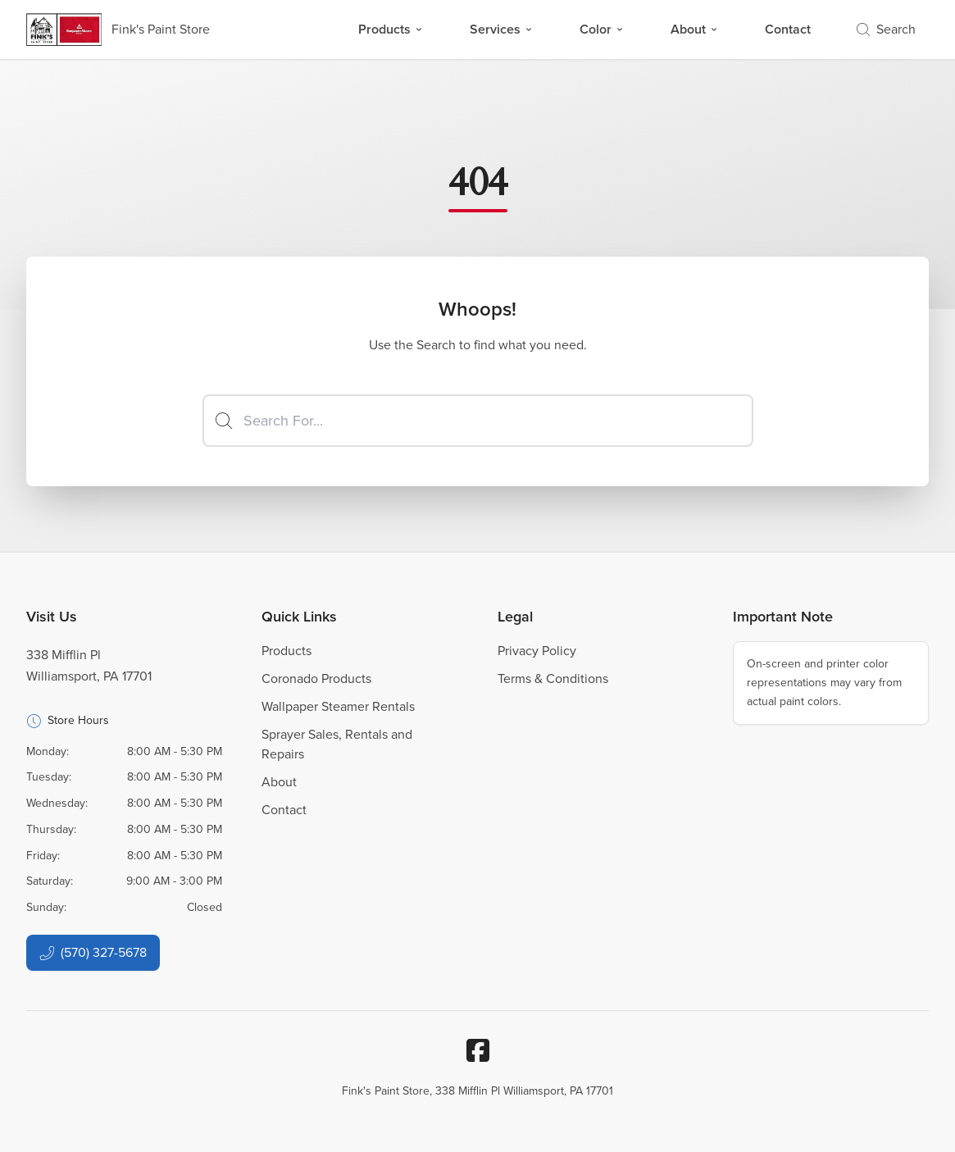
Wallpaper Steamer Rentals (338, 706)
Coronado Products (316, 678)
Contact (788, 29)
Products (391, 29)
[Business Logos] (118, 29)
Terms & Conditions (553, 678)
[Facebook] (477, 1050)
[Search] (477, 420)
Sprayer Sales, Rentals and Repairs (336, 744)
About (695, 29)
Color (602, 29)
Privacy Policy (537, 650)
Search (886, 29)
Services (502, 29)
